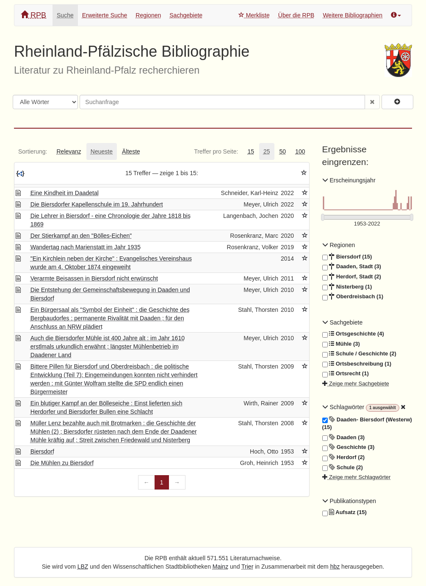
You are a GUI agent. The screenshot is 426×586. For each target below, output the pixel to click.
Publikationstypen (349, 501)
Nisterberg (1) (347, 287)
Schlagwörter (344, 407)
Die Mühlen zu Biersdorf (62, 462)
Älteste (131, 151)
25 (266, 151)
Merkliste (254, 15)
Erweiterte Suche (104, 15)
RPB (33, 15)
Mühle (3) (341, 344)
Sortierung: (32, 151)
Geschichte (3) (348, 447)
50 (282, 151)
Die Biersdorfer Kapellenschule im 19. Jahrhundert (96, 204)
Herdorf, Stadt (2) (351, 277)
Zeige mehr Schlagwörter (356, 477)
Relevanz (68, 151)
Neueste (102, 151)
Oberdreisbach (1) (353, 296)
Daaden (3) (343, 437)
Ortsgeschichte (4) (353, 334)
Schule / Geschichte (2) (359, 354)
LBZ (83, 566)
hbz (335, 566)
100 (300, 151)
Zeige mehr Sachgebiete (355, 383)
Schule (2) (342, 467)
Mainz (220, 566)
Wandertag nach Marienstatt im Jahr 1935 (85, 247)
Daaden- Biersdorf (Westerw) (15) (367, 423)
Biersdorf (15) (347, 257)
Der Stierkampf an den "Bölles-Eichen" (81, 235)
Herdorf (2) (343, 457)
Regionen (148, 15)
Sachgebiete (185, 15)
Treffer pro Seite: (216, 151)
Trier (247, 566)
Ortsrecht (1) (345, 373)
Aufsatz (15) (344, 512)
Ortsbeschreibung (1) (357, 364)
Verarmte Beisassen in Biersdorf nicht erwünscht (94, 278)
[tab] (32, 151)
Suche (65, 15)
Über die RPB (296, 15)
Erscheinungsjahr (349, 180)
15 (250, 151)
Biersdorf (42, 451)
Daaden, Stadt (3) (351, 266)
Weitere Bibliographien (352, 15)
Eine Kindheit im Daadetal (64, 193)
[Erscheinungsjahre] (367, 224)
